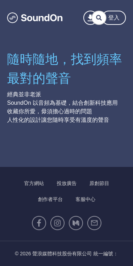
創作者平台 (50, 199)
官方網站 (34, 183)
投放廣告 (67, 183)
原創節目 (99, 183)
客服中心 (85, 199)
